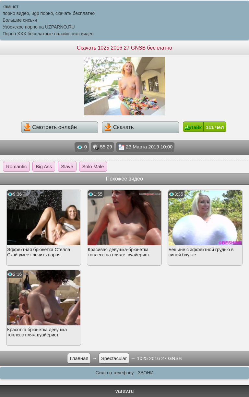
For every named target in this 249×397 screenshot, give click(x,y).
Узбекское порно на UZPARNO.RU (39, 26)
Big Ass (44, 166)
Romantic (16, 166)
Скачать (119, 127)
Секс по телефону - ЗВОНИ (125, 372)
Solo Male (93, 166)
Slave (67, 166)
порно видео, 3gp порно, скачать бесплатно (49, 13)
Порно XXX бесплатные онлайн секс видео (48, 33)
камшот (10, 6)
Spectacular (114, 358)
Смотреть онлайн (50, 127)
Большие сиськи (20, 20)
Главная (79, 358)
